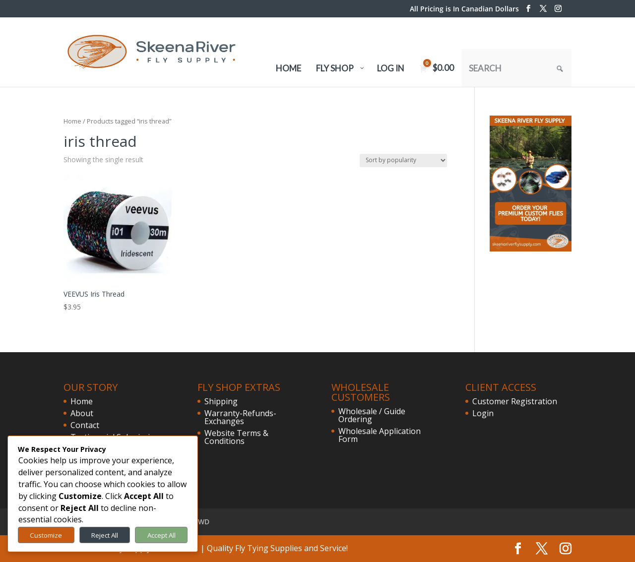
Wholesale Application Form (379, 435)
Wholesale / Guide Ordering (371, 415)
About (81, 413)
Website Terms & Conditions (236, 437)
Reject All (104, 535)
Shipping (221, 401)
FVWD (199, 521)
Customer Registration (514, 401)
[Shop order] (403, 160)
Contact (84, 425)
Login (483, 413)
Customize (46, 535)
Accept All (161, 535)
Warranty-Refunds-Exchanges (240, 417)
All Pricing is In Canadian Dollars (464, 9)
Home (72, 121)
